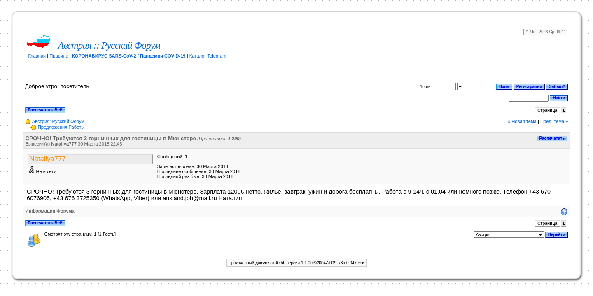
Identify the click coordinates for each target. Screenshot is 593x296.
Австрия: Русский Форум (58, 121)
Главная (37, 55)
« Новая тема (522, 121)
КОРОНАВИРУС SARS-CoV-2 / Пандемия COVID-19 (129, 55)
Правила (58, 55)
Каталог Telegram (207, 55)
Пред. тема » (554, 121)
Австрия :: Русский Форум (109, 45)
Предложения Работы (61, 127)
